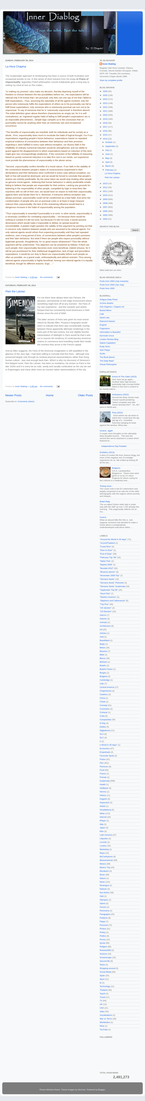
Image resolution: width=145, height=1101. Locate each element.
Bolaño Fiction (106, 669)
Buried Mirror (105, 310)
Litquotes (104, 838)
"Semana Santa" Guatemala (112, 586)
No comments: (47, 277)
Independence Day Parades (113, 446)
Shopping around (107, 968)
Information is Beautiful (110, 332)
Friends (103, 777)
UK (101, 1004)
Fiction (103, 759)
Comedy (103, 705)
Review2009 (105, 950)
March (108, 166)
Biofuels (103, 662)
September (110, 146)
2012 (105, 187)
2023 (105, 103)
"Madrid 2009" (106, 565)
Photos (103, 929)
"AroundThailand (107, 543)
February (109, 170)
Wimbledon (105, 1022)
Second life (105, 961)
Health (103, 784)
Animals (103, 622)
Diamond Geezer (107, 321)
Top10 (102, 993)
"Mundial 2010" (106, 568)
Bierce (102, 658)
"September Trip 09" (109, 590)
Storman (81, 1090)
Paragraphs (105, 914)
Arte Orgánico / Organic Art (112, 307)
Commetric (105, 709)
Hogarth (103, 799)
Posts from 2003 (107, 288)
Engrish (103, 325)
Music (102, 875)
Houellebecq (105, 810)
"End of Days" (106, 554)
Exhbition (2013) (107, 452)
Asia (102, 637)
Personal (104, 925)
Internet (103, 817)
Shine (102, 965)
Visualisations (106, 1015)
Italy (101, 824)
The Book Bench (107, 357)
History (103, 795)
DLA (102, 734)
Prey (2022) (117, 412)
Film (102, 763)
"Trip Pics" (104, 604)
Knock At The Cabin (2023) (124, 376)
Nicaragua (104, 885)
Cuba (102, 716)
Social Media (105, 972)
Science (103, 954)
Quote (102, 943)
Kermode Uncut (107, 336)
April (107, 162)
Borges (103, 673)
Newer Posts (13, 395)
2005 (105, 215)
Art (101, 629)
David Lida (104, 317)
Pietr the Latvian (15, 291)
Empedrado (105, 752)
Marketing (104, 849)
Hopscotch (104, 802)
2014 (105, 139)
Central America (107, 687)
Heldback (104, 788)
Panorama (104, 910)
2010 (105, 195)
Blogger (101, 1090)
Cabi (102, 314)
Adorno (103, 615)
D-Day (102, 723)
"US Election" (106, 611)
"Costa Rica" (105, 546)
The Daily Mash (107, 361)
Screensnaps (106, 957)
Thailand (104, 990)
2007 (105, 207)
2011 (105, 191)
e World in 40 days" (108, 745)
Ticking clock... (106, 486)
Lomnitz (103, 842)
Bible (102, 655)
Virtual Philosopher (108, 364)
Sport (102, 979)
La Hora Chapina (15, 66)
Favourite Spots (107, 756)
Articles (103, 633)
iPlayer (103, 820)
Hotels (102, 806)
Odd (102, 896)
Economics (105, 748)
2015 (105, 135)
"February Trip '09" (108, 557)
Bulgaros (116, 468)
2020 (105, 115)
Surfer (102, 353)
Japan (102, 828)
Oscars (103, 907)
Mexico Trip (105, 867)
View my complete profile (111, 80)
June (107, 154)
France (103, 773)
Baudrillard (105, 640)
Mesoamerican (106, 860)
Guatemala (105, 781)
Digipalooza (105, 730)
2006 (105, 211)
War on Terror (106, 1019)
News (102, 882)
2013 (105, 183)
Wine (102, 1026)
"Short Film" (105, 593)
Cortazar (104, 712)
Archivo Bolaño (106, 303)
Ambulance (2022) (120, 394)
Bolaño (103, 665)
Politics (103, 936)
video (102, 1011)
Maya (102, 853)
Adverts (103, 619)
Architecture (105, 626)
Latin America (106, 835)
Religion (103, 946)
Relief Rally (105, 501)
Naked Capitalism (108, 343)
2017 (105, 127)
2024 (105, 99)
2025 (105, 95)
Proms (103, 939)
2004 (105, 219)
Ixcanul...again (106, 431)
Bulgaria (103, 676)
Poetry (103, 932)
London (103, 846)
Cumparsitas (105, 719)
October (109, 142)
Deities (103, 727)
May (107, 158)
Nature (103, 878)
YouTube (104, 1029)
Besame (103, 651)
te (100, 983)
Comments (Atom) (26, 401)
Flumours (104, 766)
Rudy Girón (105, 346)
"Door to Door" (106, 550)
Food (102, 770)
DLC (102, 738)
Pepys (102, 921)
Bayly (102, 644)
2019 (105, 119)
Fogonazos (105, 328)
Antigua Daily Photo (109, 299)
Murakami (104, 871)
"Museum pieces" (107, 572)
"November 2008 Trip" (110, 575)
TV (101, 1001)
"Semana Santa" (107, 579)
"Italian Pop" (105, 561)
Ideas (102, 813)
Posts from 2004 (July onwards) (114, 281)
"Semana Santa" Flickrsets (112, 583)
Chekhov (104, 694)
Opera (102, 903)
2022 (105, 107)
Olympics (104, 900)
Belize (102, 647)
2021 (105, 111)
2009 (105, 199)
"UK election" (106, 608)
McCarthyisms (106, 856)
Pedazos (104, 918)
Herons (103, 792)
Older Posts (85, 395)
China (102, 698)
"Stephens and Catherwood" (112, 601)
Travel (102, 997)
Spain (102, 975)
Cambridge (105, 680)
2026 (105, 91)
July (107, 150)
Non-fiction (105, 892)
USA (102, 1008)
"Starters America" (108, 597)
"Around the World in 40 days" (113, 539)
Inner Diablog (109, 64)
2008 (105, 203)
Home (49, 395)
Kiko (102, 831)
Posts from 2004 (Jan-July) (112, 285)
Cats (102, 683)
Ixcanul (103, 517)
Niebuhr (103, 889)
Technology (105, 986)
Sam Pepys (105, 350)
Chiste (102, 702)
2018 (105, 123)
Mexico (103, 864)
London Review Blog (109, 339)
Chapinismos (105, 691)
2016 (105, 131)
